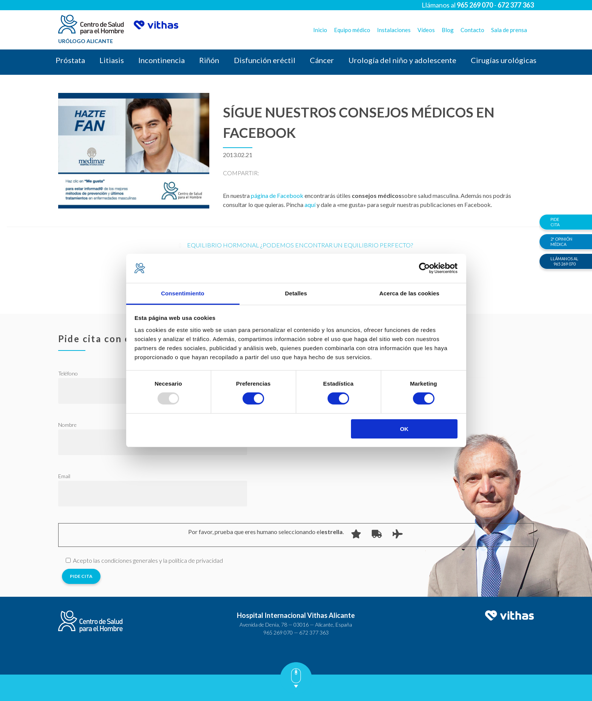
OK (404, 429)
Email (64, 476)
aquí (311, 204)
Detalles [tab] (296, 293)
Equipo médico (352, 29)
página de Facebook (277, 195)
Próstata (70, 60)
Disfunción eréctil (264, 60)
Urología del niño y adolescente (402, 60)
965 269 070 (278, 632)
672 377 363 (314, 632)
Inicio (320, 29)
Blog (448, 29)
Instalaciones (394, 29)
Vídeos (426, 29)
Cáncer (322, 60)
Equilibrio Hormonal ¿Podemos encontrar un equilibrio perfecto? (300, 245)
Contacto (472, 29)
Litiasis (111, 60)
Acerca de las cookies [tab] (409, 293)
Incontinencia (161, 60)
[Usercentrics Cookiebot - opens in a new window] (424, 268)
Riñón (209, 60)
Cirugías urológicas (503, 60)
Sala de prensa (509, 29)
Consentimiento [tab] (182, 293)
